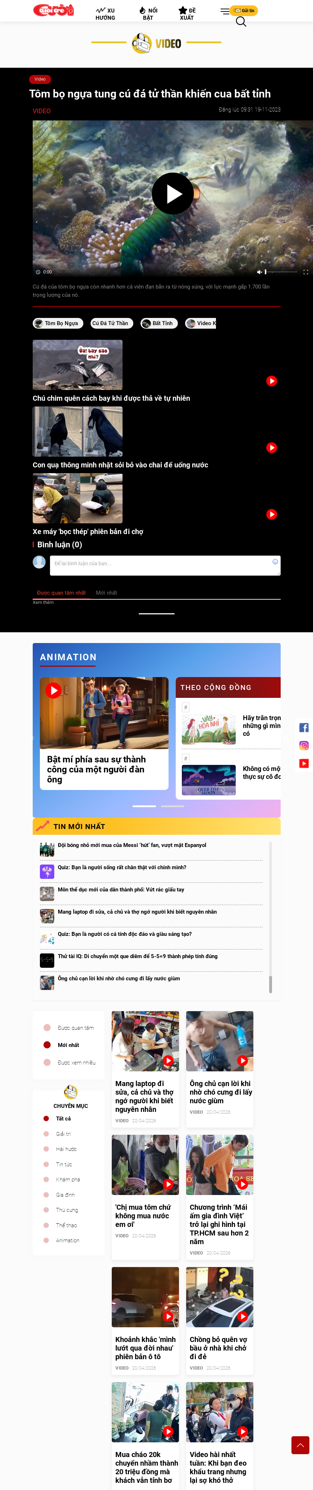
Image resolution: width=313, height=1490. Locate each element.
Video (40, 79)
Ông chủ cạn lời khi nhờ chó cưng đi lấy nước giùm (119, 978)
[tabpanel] (104, 733)
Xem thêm (43, 602)
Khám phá (68, 1179)
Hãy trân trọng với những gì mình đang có (271, 725)
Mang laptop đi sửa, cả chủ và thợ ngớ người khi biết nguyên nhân (137, 912)
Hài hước (66, 1149)
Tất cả (63, 1118)
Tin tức (64, 1164)
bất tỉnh (162, 323)
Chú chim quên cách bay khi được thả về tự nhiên (111, 398)
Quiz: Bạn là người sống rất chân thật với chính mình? (122, 867)
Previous (30, 738)
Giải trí (63, 1134)
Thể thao (66, 1225)
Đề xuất (187, 13)
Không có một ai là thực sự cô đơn (269, 772)
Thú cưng (67, 1210)
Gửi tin (243, 10)
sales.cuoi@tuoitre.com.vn (62, 1369)
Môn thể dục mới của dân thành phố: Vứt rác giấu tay (121, 889)
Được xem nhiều (77, 1063)
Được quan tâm (76, 1028)
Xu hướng (105, 14)
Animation (67, 1240)
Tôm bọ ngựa (61, 323)
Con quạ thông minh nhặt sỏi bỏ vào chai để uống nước (120, 465)
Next (286, 738)
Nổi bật (147, 13)
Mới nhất (68, 1045)
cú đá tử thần (110, 323)
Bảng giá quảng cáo (251, 1334)
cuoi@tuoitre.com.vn (57, 1392)
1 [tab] (144, 806)
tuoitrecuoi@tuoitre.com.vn (63, 1414)
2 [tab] (172, 806)
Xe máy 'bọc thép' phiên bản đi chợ (88, 531)
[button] (223, 11)
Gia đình (65, 1195)
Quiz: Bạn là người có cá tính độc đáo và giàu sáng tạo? (125, 934)
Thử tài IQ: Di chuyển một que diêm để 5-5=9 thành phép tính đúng (138, 956)
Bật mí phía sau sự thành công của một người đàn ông (96, 769)
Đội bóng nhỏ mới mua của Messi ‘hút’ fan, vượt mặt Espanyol (132, 845)
